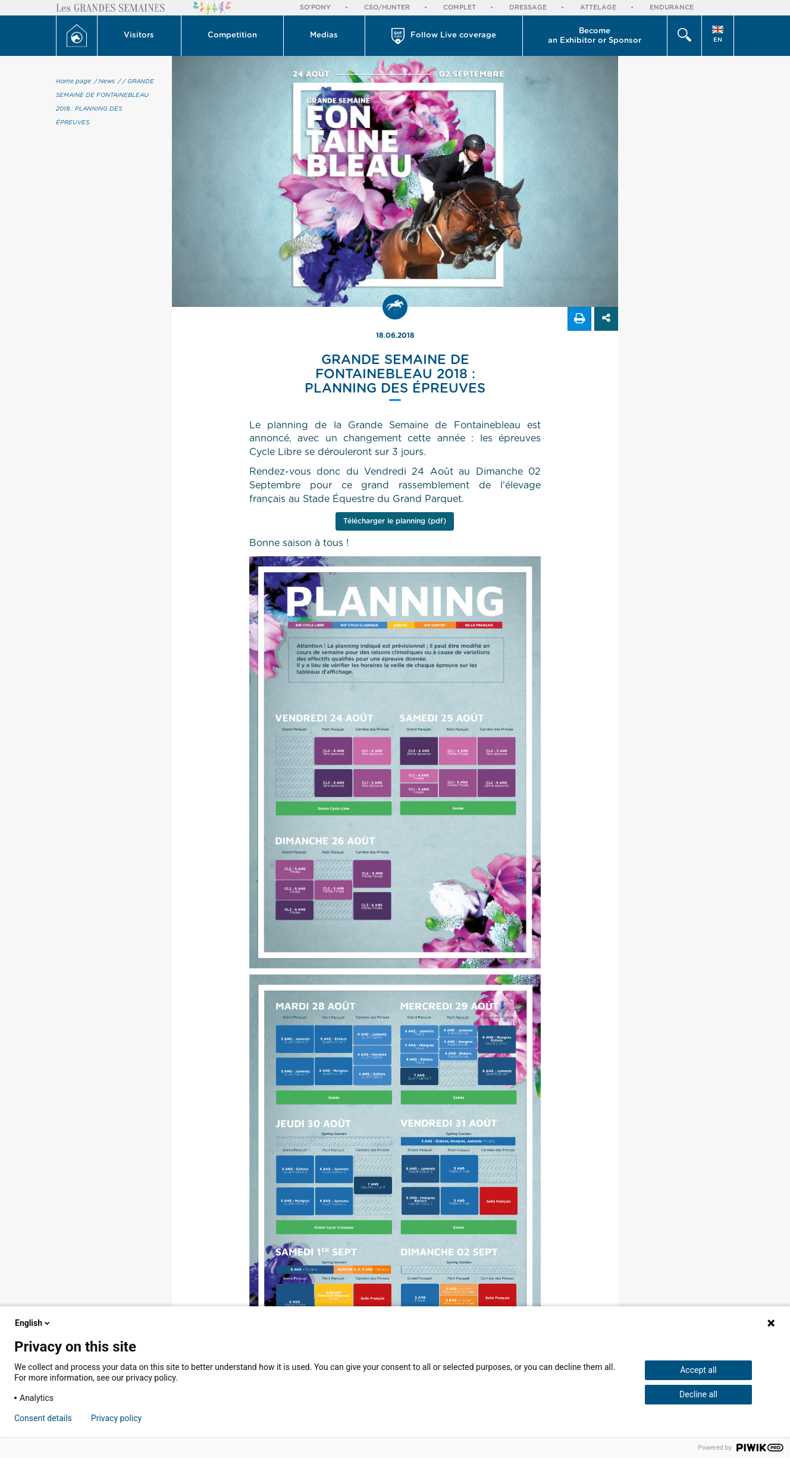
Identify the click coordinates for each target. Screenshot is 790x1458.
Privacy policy (116, 1418)
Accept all (698, 1370)
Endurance (672, 7)
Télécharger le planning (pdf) (394, 521)
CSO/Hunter (387, 7)
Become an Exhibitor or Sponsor (594, 36)
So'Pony (315, 7)
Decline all (698, 1394)
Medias (324, 35)
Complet (459, 7)
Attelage (598, 7)
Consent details (43, 1418)
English (33, 1323)
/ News (104, 81)
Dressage (528, 7)
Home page (73, 81)
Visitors (139, 35)
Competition (232, 35)
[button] (139, 35)
